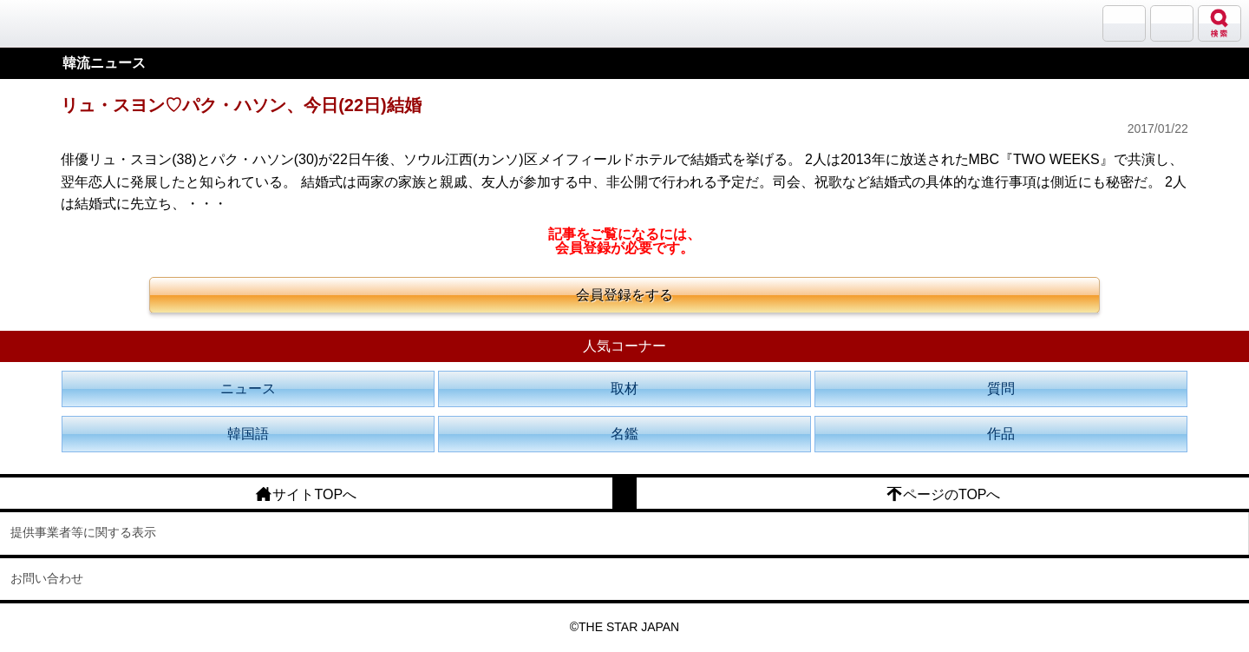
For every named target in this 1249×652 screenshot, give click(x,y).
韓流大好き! (58, 23)
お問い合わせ (46, 578)
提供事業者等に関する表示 (83, 532)
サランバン (1124, 23)
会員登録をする (624, 294)
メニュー (1172, 23)
